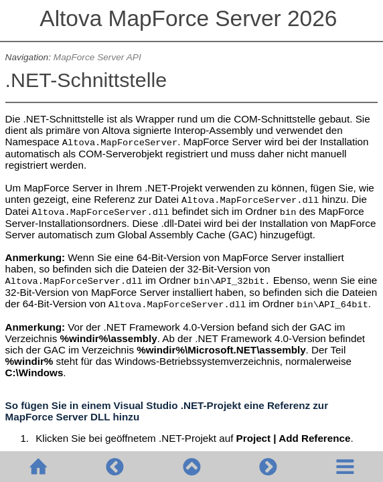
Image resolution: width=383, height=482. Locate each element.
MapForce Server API (97, 57)
